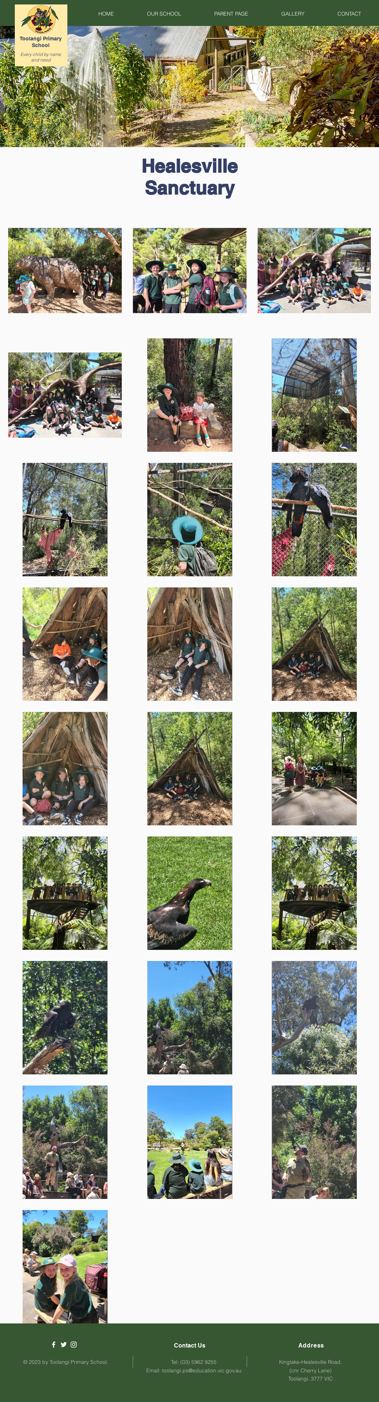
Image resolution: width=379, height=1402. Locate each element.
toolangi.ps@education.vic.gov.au (201, 1370)
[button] (153, 13)
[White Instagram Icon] (74, 1344)
